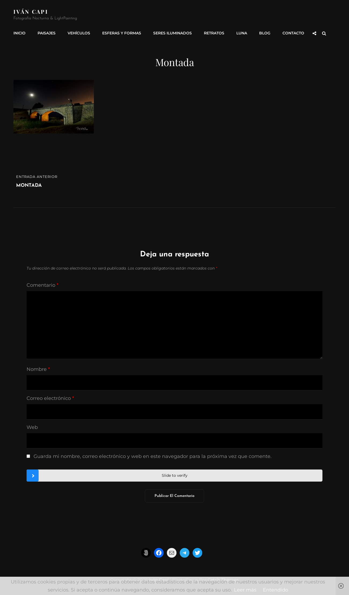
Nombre (38, 369)
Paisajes (47, 33)
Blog (264, 33)
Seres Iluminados (172, 33)
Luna (241, 33)
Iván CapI (30, 11)
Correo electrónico (50, 398)
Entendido (275, 590)
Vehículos (79, 33)
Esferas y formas (121, 33)
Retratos (214, 33)
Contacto (293, 33)
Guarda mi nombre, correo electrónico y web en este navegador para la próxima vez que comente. (152, 456)
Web (32, 427)
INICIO (19, 33)
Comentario (42, 285)
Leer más (245, 590)
